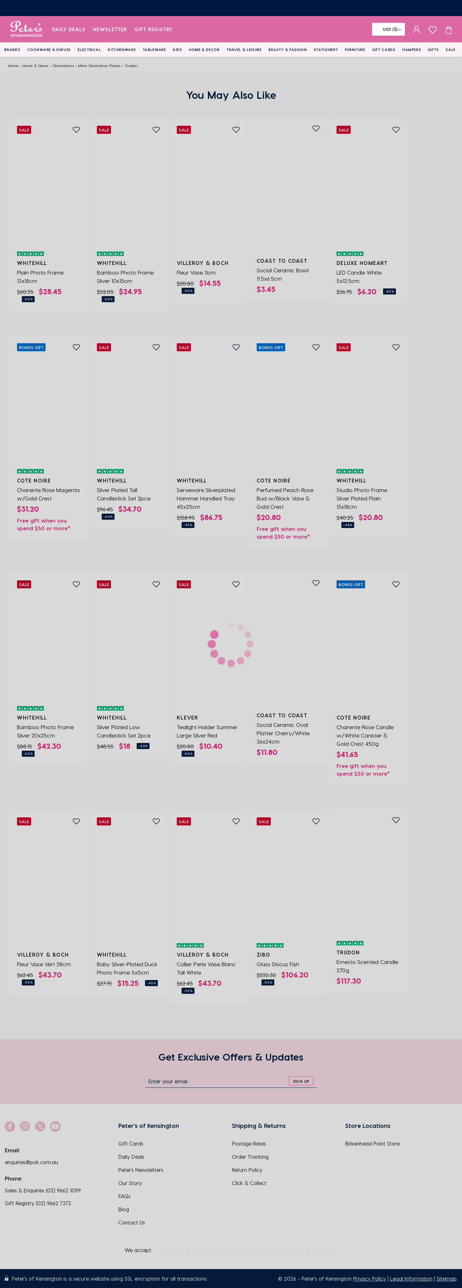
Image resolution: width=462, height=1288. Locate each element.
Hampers (411, 49)
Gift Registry (153, 29)
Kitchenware (122, 49)
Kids (177, 49)
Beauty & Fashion (288, 49)
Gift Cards (384, 49)
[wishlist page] (432, 29)
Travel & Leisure (244, 49)
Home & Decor (204, 49)
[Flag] (388, 29)
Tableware (154, 49)
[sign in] (416, 29)
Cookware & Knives (49, 49)
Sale (451, 49)
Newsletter (110, 29)
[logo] (26, 29)
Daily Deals (69, 29)
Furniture (355, 49)
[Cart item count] (448, 29)
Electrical (89, 49)
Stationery (326, 49)
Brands (12, 49)
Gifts (433, 49)
